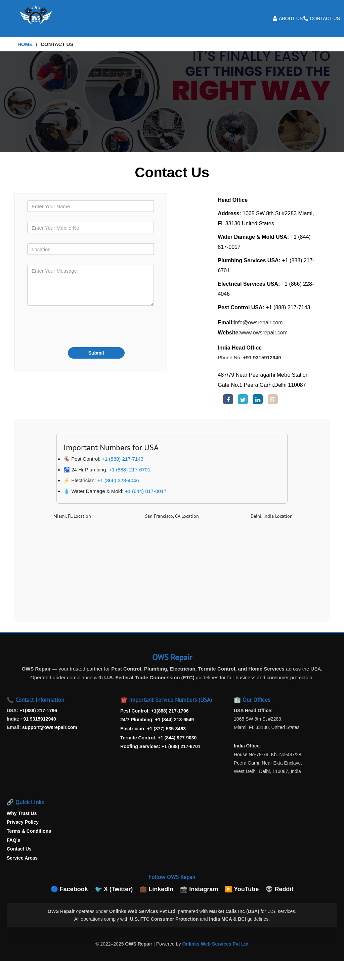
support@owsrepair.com (49, 727)
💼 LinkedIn (156, 889)
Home (25, 44)
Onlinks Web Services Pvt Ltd (215, 944)
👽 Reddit (279, 889)
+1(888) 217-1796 (38, 710)
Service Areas (22, 858)
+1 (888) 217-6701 (129, 469)
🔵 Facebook (69, 889)
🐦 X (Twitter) (114, 889)
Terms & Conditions (29, 831)
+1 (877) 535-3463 (166, 728)
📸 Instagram (199, 889)
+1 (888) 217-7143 (122, 459)
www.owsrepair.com (264, 332)
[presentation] (78, 329)
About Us (291, 18)
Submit (96, 353)
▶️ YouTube (242, 889)
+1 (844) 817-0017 (146, 491)
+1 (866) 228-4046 (118, 480)
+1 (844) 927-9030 (177, 737)
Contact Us (325, 18)
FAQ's (13, 840)
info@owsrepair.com (258, 322)
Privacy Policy (23, 822)
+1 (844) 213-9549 (174, 719)
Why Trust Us (22, 813)
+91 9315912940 (262, 357)
